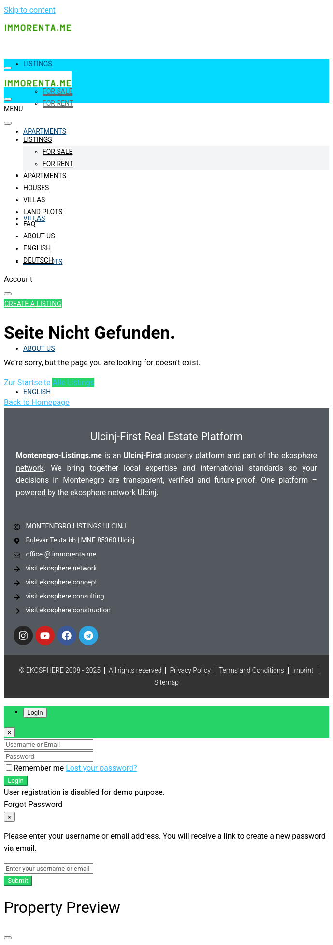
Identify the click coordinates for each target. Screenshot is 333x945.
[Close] (9, 732)
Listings (37, 64)
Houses (36, 188)
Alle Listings (73, 382)
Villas (34, 200)
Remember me (36, 768)
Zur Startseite (27, 382)
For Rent (58, 103)
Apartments (44, 131)
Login (16, 780)
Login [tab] (35, 712)
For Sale (57, 91)
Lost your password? (101, 768)
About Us (39, 348)
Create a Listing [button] (32, 303)
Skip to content (30, 9)
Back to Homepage (37, 402)
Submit (18, 880)
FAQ (29, 224)
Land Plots (42, 212)
